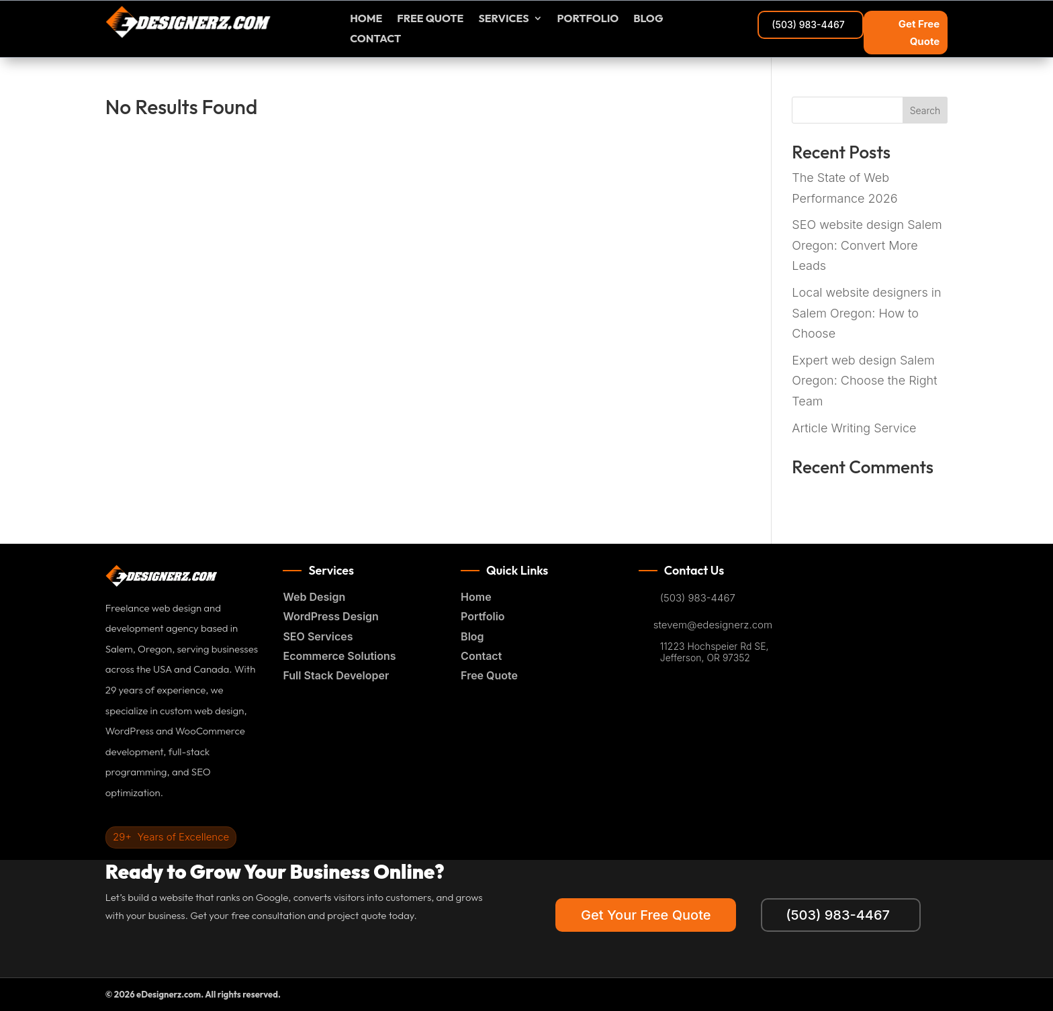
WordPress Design (330, 616)
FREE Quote (430, 19)
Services (503, 19)
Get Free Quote (919, 32)
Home (366, 19)
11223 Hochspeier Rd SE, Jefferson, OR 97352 (714, 652)
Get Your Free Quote (643, 915)
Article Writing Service (854, 428)
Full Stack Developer (336, 675)
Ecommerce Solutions (339, 656)
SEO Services (318, 636)
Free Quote (489, 675)
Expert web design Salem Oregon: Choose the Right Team (864, 380)
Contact (375, 39)
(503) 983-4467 (808, 24)
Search (925, 110)
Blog (648, 19)
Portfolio (588, 19)
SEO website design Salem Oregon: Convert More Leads (867, 245)
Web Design (314, 596)
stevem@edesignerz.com (712, 625)
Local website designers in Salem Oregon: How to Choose (866, 312)
